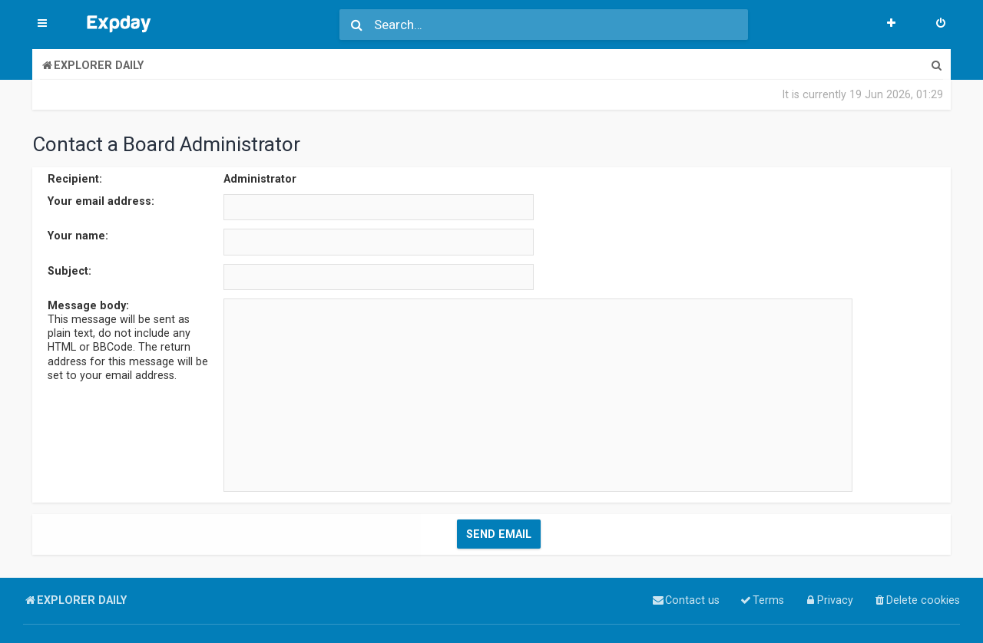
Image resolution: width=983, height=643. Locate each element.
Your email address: (101, 201)
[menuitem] (940, 24)
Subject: (69, 271)
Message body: (88, 305)
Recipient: (75, 179)
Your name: (78, 235)
